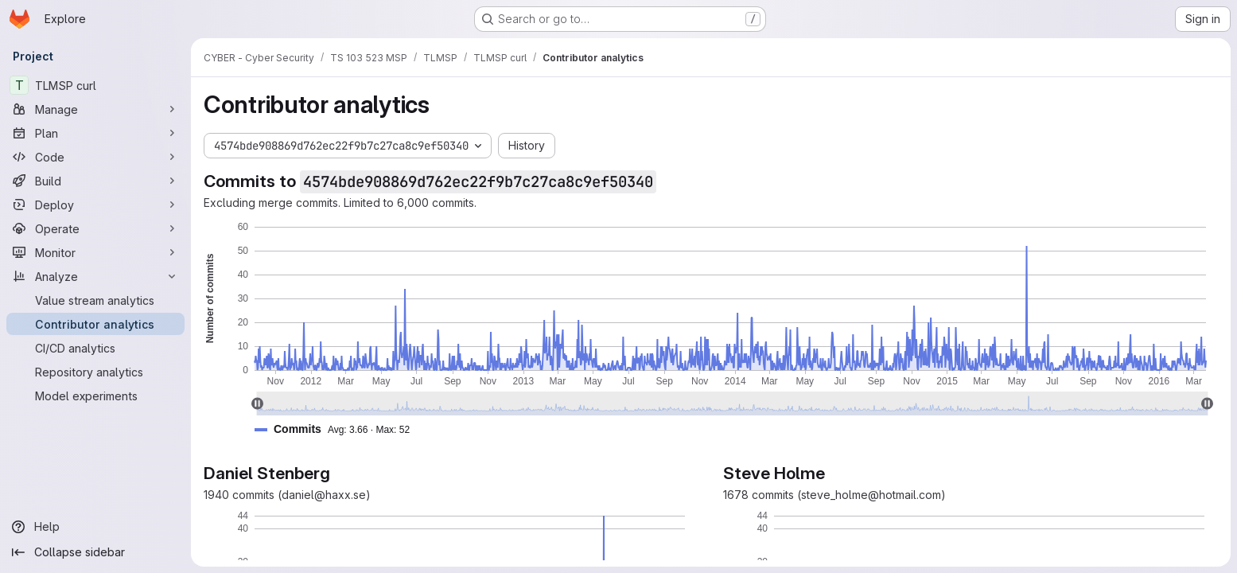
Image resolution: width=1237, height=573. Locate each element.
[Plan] (95, 133)
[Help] (95, 527)
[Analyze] (95, 276)
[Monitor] (95, 252)
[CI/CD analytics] (95, 348)
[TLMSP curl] (95, 85)
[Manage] (95, 109)
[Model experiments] (95, 395)
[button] (338, 429)
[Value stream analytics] (95, 300)
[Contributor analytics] (95, 324)
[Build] (95, 181)
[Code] (95, 157)
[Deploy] (95, 204)
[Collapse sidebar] (95, 552)
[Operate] (95, 228)
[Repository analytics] (95, 372)
